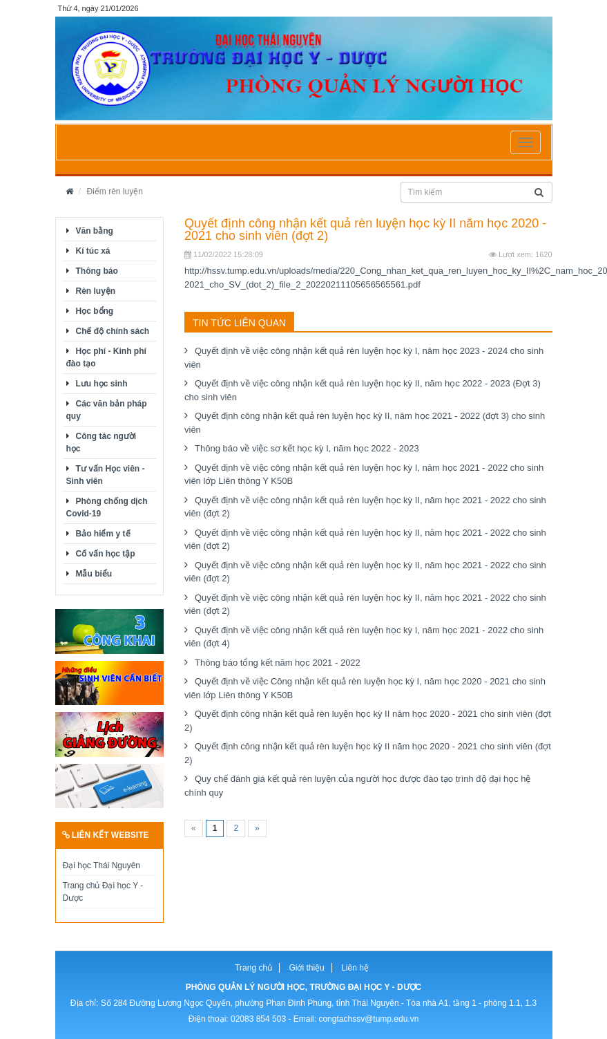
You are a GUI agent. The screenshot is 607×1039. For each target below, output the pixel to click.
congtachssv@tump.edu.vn (368, 1019)
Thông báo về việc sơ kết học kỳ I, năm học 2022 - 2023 (307, 448)
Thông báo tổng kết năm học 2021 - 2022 (277, 662)
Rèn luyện (96, 291)
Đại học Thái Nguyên (102, 865)
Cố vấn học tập (105, 554)
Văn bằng (94, 231)
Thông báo (97, 271)
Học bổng (95, 311)
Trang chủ (253, 968)
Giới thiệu (306, 968)
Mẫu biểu (94, 574)
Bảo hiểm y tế (103, 534)
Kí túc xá (93, 251)
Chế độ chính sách (113, 331)
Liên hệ (355, 968)
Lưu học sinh (102, 384)
